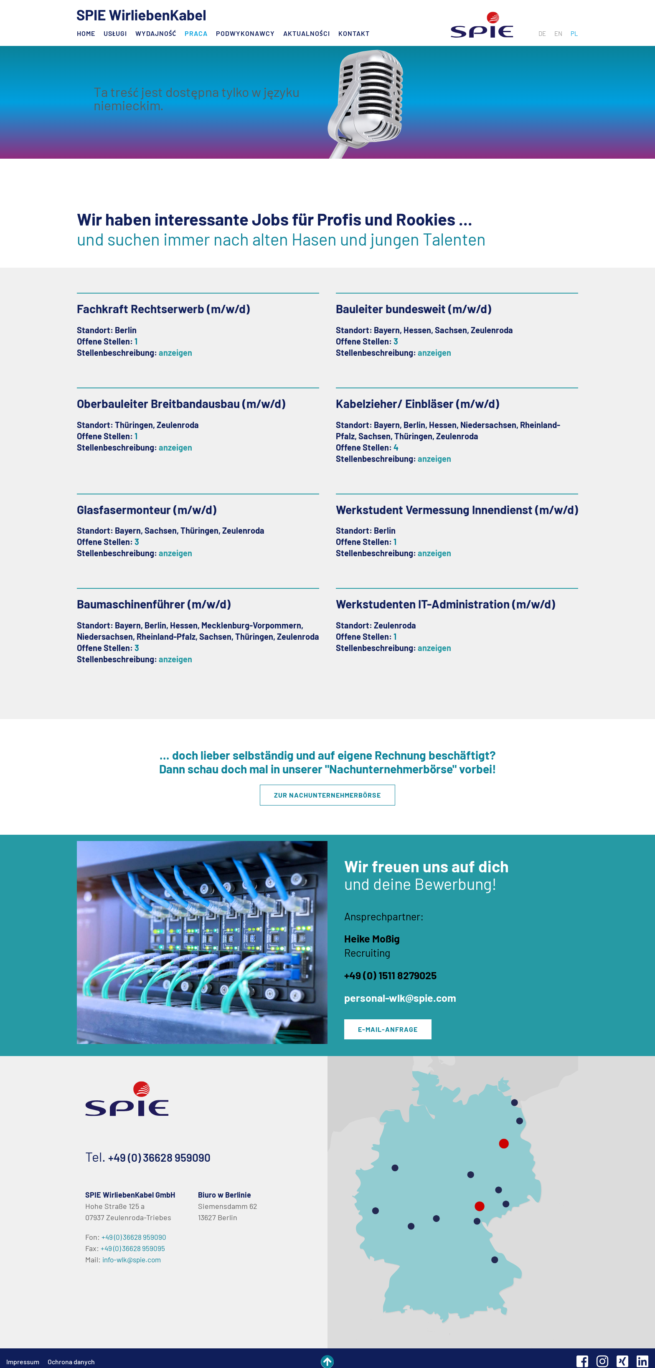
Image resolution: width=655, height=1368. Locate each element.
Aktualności (306, 33)
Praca (196, 33)
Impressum (22, 1355)
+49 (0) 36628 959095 (134, 1241)
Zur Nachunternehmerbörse (327, 793)
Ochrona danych (71, 1355)
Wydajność (155, 33)
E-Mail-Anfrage (393, 1024)
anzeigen (175, 352)
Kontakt (354, 33)
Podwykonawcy (245, 33)
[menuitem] (542, 33)
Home (86, 33)
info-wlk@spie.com (133, 1252)
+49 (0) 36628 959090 (170, 1150)
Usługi (115, 33)
